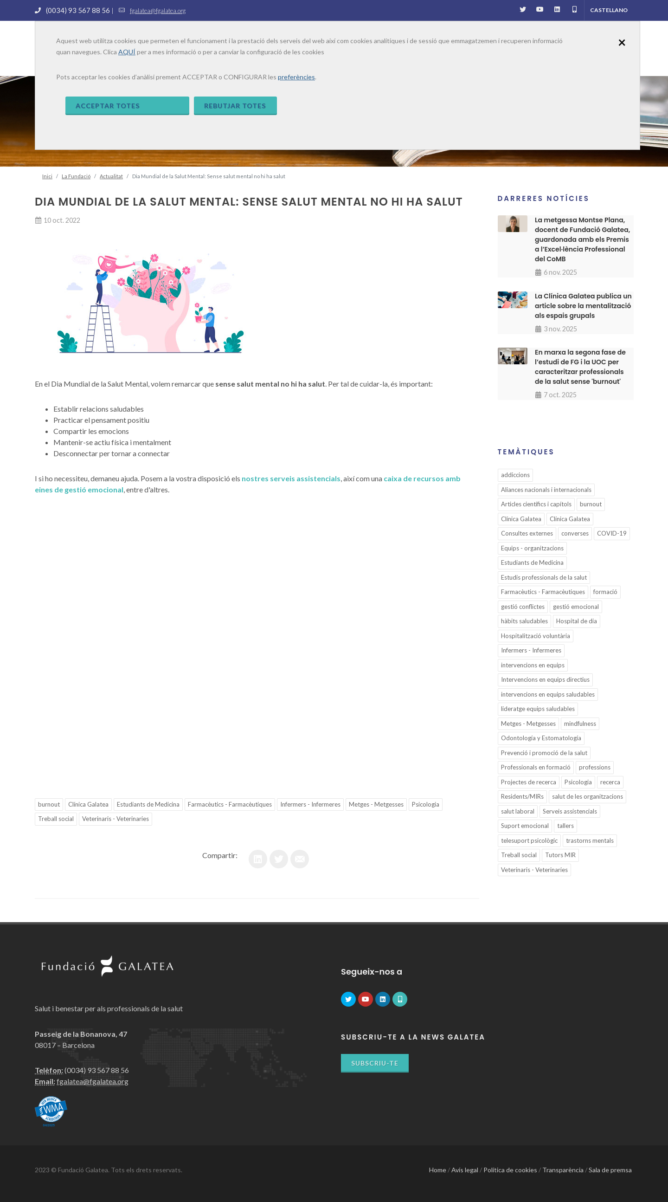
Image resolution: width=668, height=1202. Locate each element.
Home (437, 1170)
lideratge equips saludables (538, 708)
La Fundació (76, 176)
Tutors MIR (560, 855)
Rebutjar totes (235, 106)
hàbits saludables (524, 621)
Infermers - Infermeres (310, 804)
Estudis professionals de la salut (544, 577)
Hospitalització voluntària (535, 636)
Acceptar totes (108, 106)
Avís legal (464, 1170)
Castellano (609, 9)
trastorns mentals (590, 840)
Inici (47, 176)
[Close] (622, 41)
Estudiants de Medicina (148, 804)
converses (575, 533)
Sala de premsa (610, 1170)
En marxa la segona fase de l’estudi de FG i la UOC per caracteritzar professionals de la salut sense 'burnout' (580, 367)
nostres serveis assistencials (291, 478)
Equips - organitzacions (532, 548)
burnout (49, 804)
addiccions (515, 474)
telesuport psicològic (529, 840)
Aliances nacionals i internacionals (546, 489)
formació (605, 591)
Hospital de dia (576, 621)
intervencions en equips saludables (548, 694)
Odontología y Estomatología (541, 738)
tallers (565, 825)
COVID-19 (612, 533)
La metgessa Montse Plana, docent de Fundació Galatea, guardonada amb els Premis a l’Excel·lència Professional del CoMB (582, 239)
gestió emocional (576, 606)
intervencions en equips (533, 665)
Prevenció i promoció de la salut (544, 752)
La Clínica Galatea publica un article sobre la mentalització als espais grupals (583, 305)
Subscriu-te (374, 1063)
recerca (610, 782)
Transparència (563, 1170)
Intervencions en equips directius (545, 679)
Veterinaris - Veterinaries (115, 818)
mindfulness (580, 723)
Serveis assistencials (570, 811)
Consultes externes (527, 533)
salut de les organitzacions (587, 796)
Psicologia (425, 804)
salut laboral (517, 811)
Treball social (56, 818)
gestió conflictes (523, 606)
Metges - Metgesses (376, 804)
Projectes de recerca (528, 782)
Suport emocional (525, 825)
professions (594, 767)
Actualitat (111, 176)
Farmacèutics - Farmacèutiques (230, 804)
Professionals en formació (536, 767)
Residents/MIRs (522, 796)
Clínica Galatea (88, 804)
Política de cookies (510, 1170)
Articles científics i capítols (536, 504)
